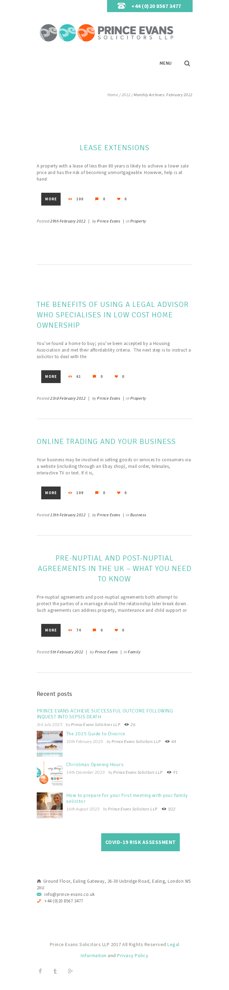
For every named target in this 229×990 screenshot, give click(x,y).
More (51, 199)
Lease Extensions (115, 147)
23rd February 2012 (68, 398)
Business (138, 514)
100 (79, 199)
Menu (165, 63)
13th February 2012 (68, 514)
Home (112, 94)
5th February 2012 (66, 651)
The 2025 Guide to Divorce (95, 734)
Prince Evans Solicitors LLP (96, 724)
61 (78, 376)
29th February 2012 (68, 221)
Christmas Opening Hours (95, 765)
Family (134, 651)
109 (79, 492)
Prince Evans (108, 221)
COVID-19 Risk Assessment (140, 842)
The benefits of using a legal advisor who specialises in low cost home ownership (113, 315)
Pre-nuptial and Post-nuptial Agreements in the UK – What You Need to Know (115, 568)
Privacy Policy (132, 955)
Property (138, 221)
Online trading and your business (106, 441)
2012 (126, 94)
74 (78, 630)
